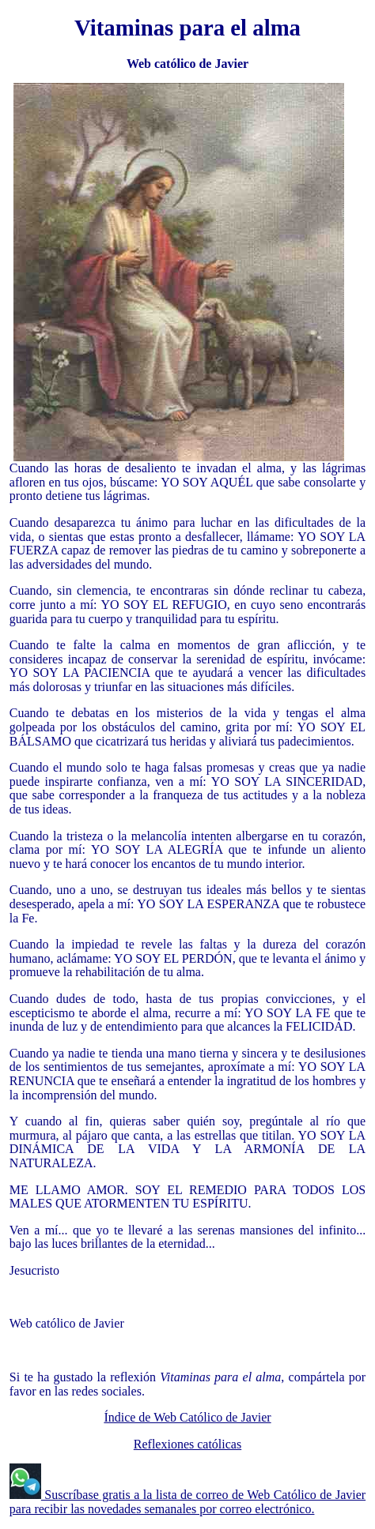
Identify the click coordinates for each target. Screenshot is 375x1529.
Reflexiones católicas (187, 1444)
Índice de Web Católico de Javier (187, 1417)
